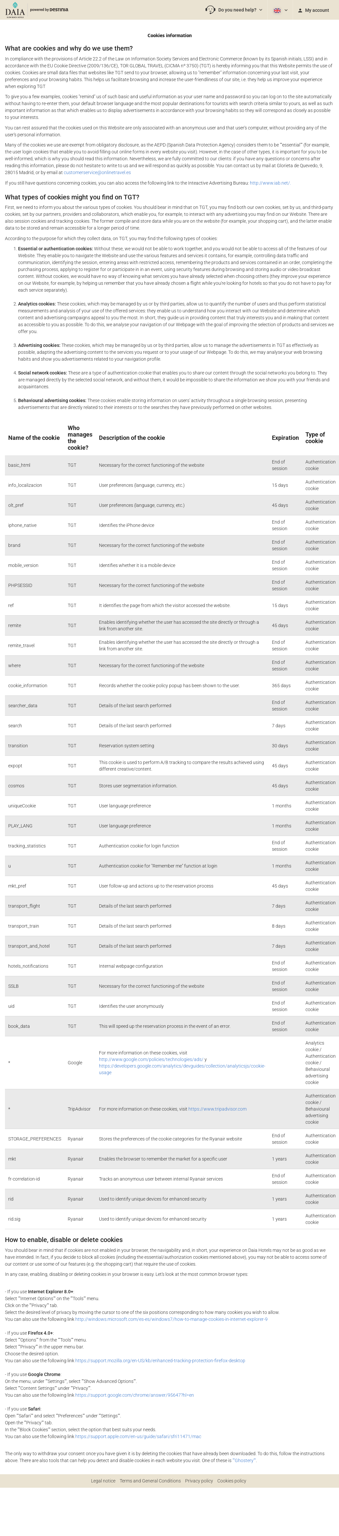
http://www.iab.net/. (270, 183)
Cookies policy (231, 1480)
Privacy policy (199, 1480)
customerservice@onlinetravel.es (97, 172)
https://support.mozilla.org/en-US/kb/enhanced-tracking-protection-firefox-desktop (160, 1360)
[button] (234, 10)
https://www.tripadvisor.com (217, 1109)
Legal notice (103, 1480)
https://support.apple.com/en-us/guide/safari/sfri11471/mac (138, 1436)
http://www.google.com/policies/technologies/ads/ (151, 1059)
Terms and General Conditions (150, 1480)
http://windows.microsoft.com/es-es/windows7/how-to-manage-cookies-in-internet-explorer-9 (171, 1319)
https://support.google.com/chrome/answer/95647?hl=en (134, 1395)
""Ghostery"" (244, 1460)
